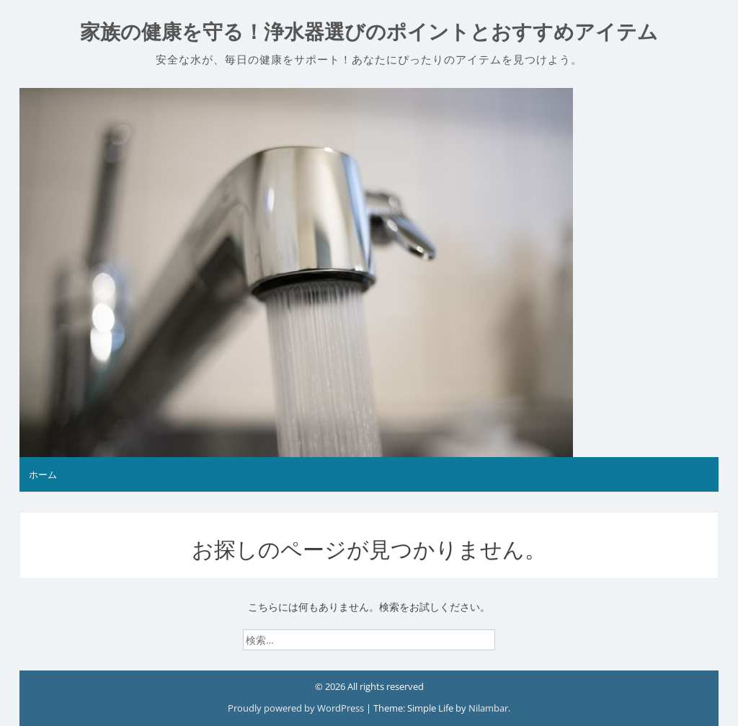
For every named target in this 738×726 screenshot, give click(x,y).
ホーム (43, 474)
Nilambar (488, 707)
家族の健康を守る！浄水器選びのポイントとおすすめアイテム (369, 32)
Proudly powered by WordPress (297, 707)
